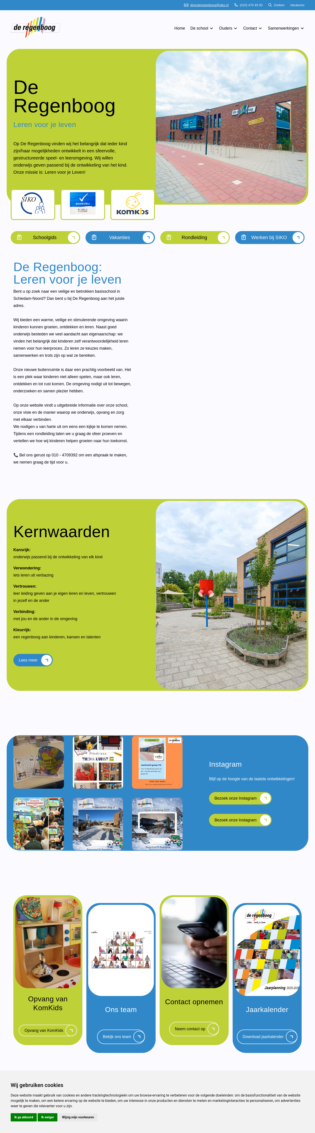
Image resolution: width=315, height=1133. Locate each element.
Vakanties (120, 237)
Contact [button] (252, 28)
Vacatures (297, 5)
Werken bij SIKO (270, 237)
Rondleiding (195, 237)
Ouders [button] (228, 28)
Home (179, 28)
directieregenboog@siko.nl (206, 5)
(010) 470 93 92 (248, 5)
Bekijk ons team (124, 1042)
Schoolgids (45, 237)
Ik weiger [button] (47, 1117)
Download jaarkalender (270, 1042)
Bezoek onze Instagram (242, 801)
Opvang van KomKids (50, 1035)
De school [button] (202, 28)
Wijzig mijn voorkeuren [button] (78, 1117)
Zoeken (276, 5)
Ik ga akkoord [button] (23, 1117)
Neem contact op (197, 1034)
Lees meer (35, 662)
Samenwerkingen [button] (286, 28)
